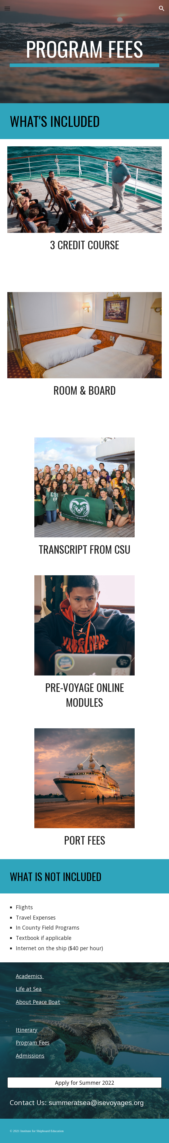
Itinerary (26, 1029)
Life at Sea (29, 988)
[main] (84, 52)
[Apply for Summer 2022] (84, 1082)
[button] (7, 8)
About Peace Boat (38, 1001)
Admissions (30, 1055)
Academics (30, 976)
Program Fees (33, 1042)
